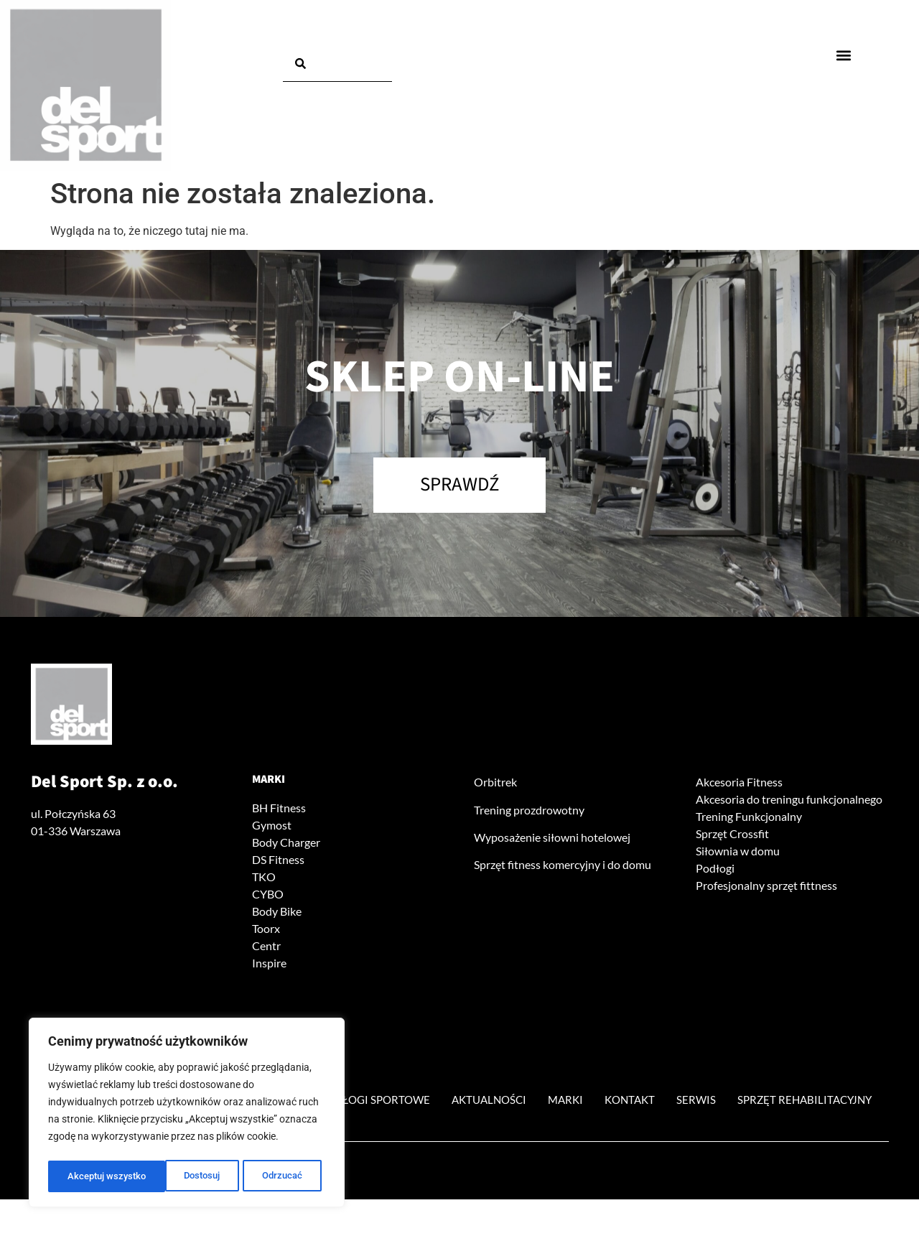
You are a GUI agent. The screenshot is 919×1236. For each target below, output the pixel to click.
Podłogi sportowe (452, 1103)
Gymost (271, 828)
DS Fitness (278, 863)
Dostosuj (85, 1176)
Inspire (269, 966)
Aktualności (576, 1103)
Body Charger (286, 845)
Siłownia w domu (738, 854)
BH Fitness (279, 811)
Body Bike (277, 914)
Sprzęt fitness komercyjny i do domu (562, 868)
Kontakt (729, 1103)
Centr (266, 949)
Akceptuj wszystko (267, 1176)
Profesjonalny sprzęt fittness (766, 889)
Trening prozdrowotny (529, 813)
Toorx (266, 932)
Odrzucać (165, 1176)
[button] (844, 55)
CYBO (268, 897)
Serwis (800, 1103)
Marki (268, 783)
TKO (264, 880)
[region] (187, 1114)
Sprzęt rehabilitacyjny (460, 1136)
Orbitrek (495, 785)
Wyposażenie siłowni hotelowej (552, 840)
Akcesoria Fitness (739, 785)
